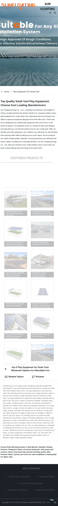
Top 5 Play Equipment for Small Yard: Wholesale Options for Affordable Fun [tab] (27, 369)
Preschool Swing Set (31, 449)
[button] (50, 13)
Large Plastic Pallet (46, 477)
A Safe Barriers (32, 447)
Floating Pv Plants (15, 449)
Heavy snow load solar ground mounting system (27, 452)
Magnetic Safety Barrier (45, 490)
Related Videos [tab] (14, 376)
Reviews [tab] (38, 376)
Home (6, 92)
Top (52, 500)
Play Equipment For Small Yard (26, 92)
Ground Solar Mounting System (13, 447)
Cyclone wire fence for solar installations (30, 454)
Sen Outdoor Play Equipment (31, 483)
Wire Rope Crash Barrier (18, 490)
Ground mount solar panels (19, 477)
